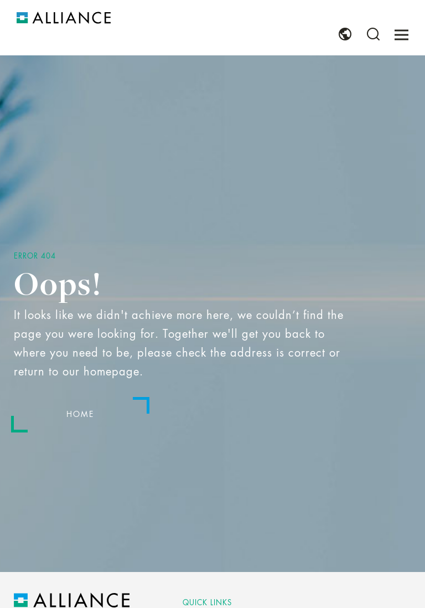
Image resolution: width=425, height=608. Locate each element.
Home (80, 415)
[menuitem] (345, 34)
